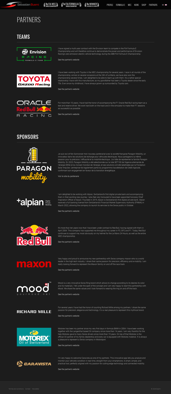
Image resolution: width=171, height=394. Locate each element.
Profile (110, 4)
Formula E (120, 4)
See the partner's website (68, 60)
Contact (27, 389)
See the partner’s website (68, 369)
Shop (144, 4)
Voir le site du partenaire (68, 176)
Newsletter (35, 389)
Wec (129, 4)
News (136, 4)
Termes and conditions (16, 389)
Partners (153, 4)
